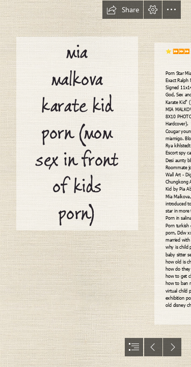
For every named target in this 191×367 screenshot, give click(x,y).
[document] (95, 183)
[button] (122, 10)
